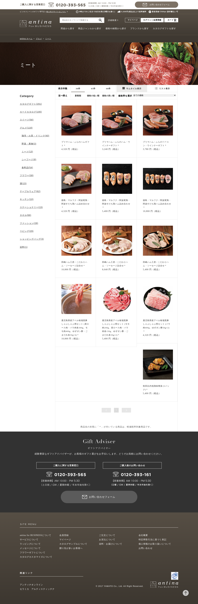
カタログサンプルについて (73, 544)
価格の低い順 (93, 96)
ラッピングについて (30, 544)
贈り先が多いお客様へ (71, 548)
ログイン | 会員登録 (152, 20)
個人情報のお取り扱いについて (155, 544)
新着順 (78, 96)
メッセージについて (30, 548)
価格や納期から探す (115, 28)
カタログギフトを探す (164, 28)
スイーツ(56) (27, 119)
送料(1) (24, 247)
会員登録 (64, 535)
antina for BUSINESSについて (35, 535)
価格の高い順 (108, 96)
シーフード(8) (29, 159)
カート (171, 20)
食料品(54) (27, 167)
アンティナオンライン (31, 585)
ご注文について (107, 535)
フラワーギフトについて (32, 552)
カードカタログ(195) (31, 112)
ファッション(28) (29, 223)
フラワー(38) (27, 175)
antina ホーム (26, 39)
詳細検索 (112, 20)
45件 (93, 88)
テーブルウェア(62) (30, 191)
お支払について (107, 539)
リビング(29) (27, 231)
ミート (48, 39)
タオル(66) (25, 215)
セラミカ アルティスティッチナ (37, 589)
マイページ (133, 20)
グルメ (39, 39)
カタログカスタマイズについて (36, 557)
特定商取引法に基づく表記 (152, 539)
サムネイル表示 (132, 88)
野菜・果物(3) (29, 143)
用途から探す (68, 28)
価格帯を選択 (125, 96)
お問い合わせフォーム (160, 5)
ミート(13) (27, 151)
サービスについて (29, 539)
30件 (78, 88)
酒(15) (23, 183)
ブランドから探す (139, 28)
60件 (108, 88)
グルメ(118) (26, 128)
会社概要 (143, 535)
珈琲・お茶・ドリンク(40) (35, 135)
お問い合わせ (146, 548)
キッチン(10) (27, 199)
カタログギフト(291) (31, 104)
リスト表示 (162, 88)
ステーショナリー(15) (31, 207)
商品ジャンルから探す (89, 28)
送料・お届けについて (110, 544)
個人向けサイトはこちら (56, 12)
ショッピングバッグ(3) (32, 239)
